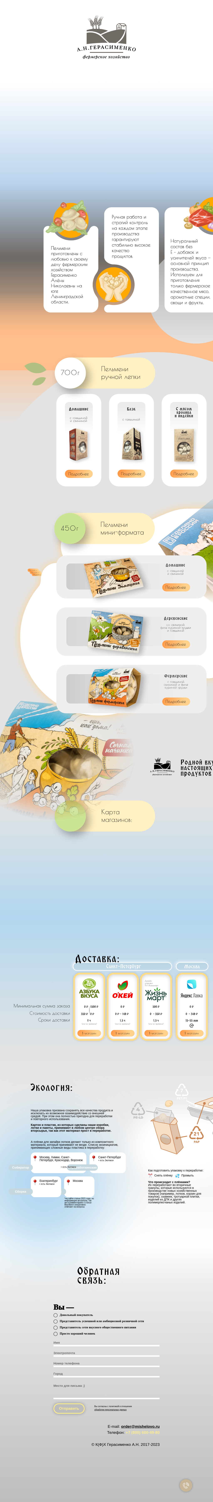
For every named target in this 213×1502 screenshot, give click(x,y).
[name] (106, 1343)
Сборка (20, 1191)
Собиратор (20, 1167)
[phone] (106, 1364)
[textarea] (106, 1390)
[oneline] (106, 1374)
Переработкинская (82, 1167)
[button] (79, 474)
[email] (106, 1354)
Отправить (69, 1408)
